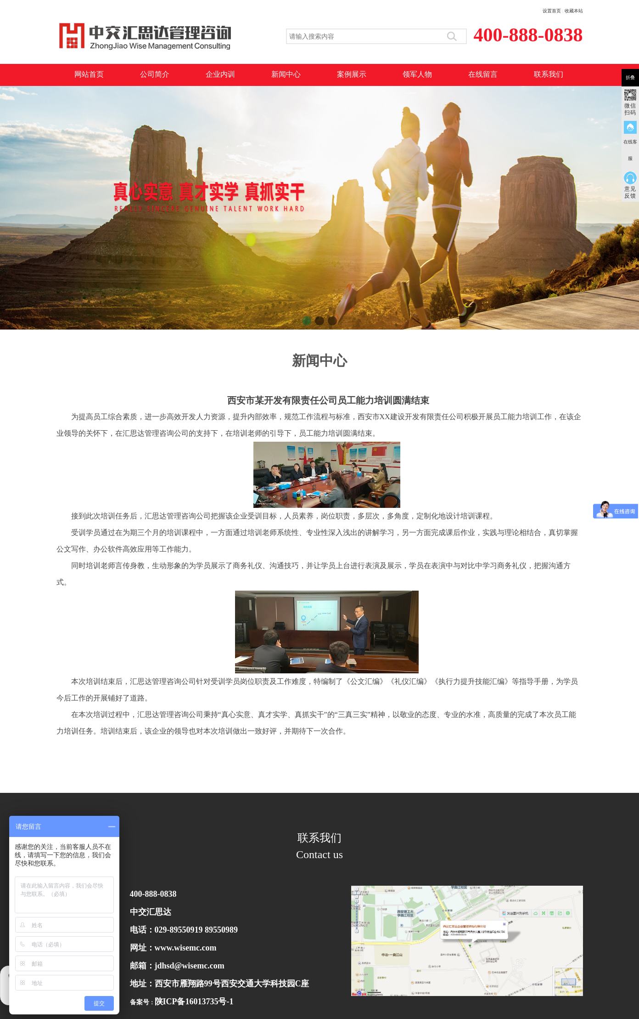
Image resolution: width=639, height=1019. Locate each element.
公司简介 (154, 74)
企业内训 (220, 74)
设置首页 (552, 10)
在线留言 (483, 74)
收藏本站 (574, 10)
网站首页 (89, 74)
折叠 (630, 77)
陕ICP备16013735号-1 (194, 1001)
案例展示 (351, 74)
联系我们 (548, 74)
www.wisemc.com (186, 947)
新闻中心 (286, 74)
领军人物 (417, 74)
